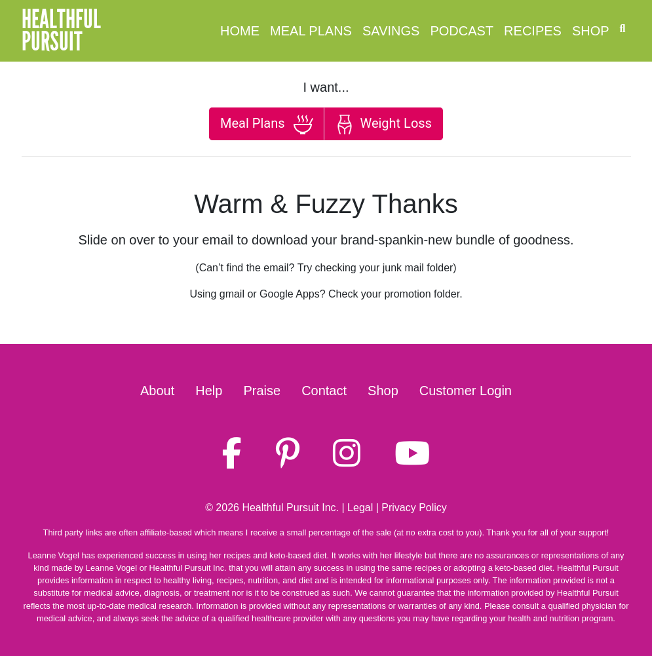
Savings (390, 31)
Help (208, 390)
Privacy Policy (414, 507)
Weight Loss (383, 124)
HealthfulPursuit (61, 30)
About (157, 390)
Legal (360, 507)
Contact (324, 390)
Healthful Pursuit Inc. (290, 507)
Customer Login (465, 390)
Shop (590, 31)
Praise (261, 390)
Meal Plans (311, 31)
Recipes (533, 31)
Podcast (461, 31)
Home (239, 31)
